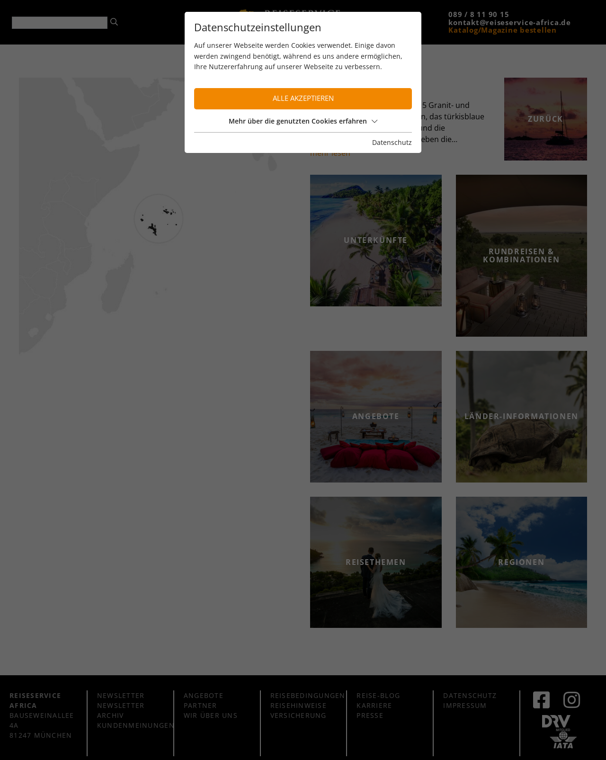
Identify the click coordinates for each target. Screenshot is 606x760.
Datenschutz (392, 142)
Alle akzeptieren (303, 98)
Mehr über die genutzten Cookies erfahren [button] (303, 120)
